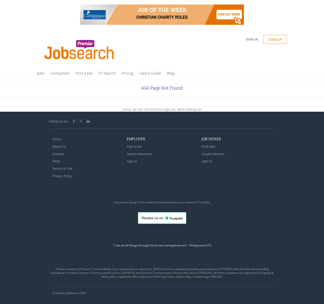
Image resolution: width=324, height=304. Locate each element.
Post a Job (134, 146)
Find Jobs (208, 146)
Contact (58, 154)
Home (56, 139)
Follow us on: (59, 121)
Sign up (275, 39)
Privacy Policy (62, 176)
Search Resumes (139, 154)
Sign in (252, 39)
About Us (59, 146)
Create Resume (213, 154)
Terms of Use (62, 168)
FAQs (56, 161)
